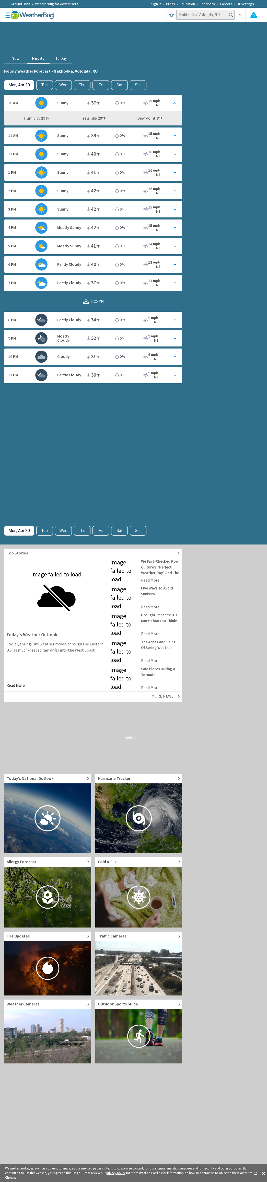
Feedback (207, 4)
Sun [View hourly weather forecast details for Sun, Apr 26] (138, 85)
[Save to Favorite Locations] (171, 15)
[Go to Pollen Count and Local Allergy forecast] (47, 892)
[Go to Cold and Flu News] (138, 892)
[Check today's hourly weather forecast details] (19, 85)
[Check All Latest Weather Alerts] (254, 15)
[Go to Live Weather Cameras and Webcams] (47, 1031)
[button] (263, 1173)
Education (187, 4)
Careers (226, 4)
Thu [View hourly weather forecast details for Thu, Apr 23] (82, 85)
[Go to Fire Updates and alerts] (47, 963)
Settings (245, 4)
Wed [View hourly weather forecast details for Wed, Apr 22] (63, 85)
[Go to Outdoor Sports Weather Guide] (138, 1031)
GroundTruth (20, 4)
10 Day (61, 58)
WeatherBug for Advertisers (56, 4)
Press (170, 4)
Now (15, 58)
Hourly (38, 58)
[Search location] (205, 15)
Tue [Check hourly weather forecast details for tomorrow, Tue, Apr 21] (44, 85)
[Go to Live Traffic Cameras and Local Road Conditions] (138, 963)
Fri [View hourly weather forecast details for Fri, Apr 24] (101, 85)
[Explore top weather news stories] (93, 553)
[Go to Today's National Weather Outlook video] (47, 813)
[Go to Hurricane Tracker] (138, 813)
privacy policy (115, 1173)
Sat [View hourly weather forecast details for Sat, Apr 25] (119, 85)
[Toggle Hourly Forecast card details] (93, 103)
